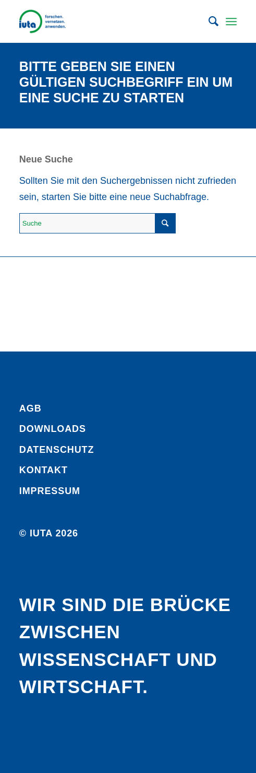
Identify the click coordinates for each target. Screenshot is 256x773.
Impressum (49, 491)
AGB (30, 408)
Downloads (52, 429)
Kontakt (43, 470)
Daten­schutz (56, 449)
